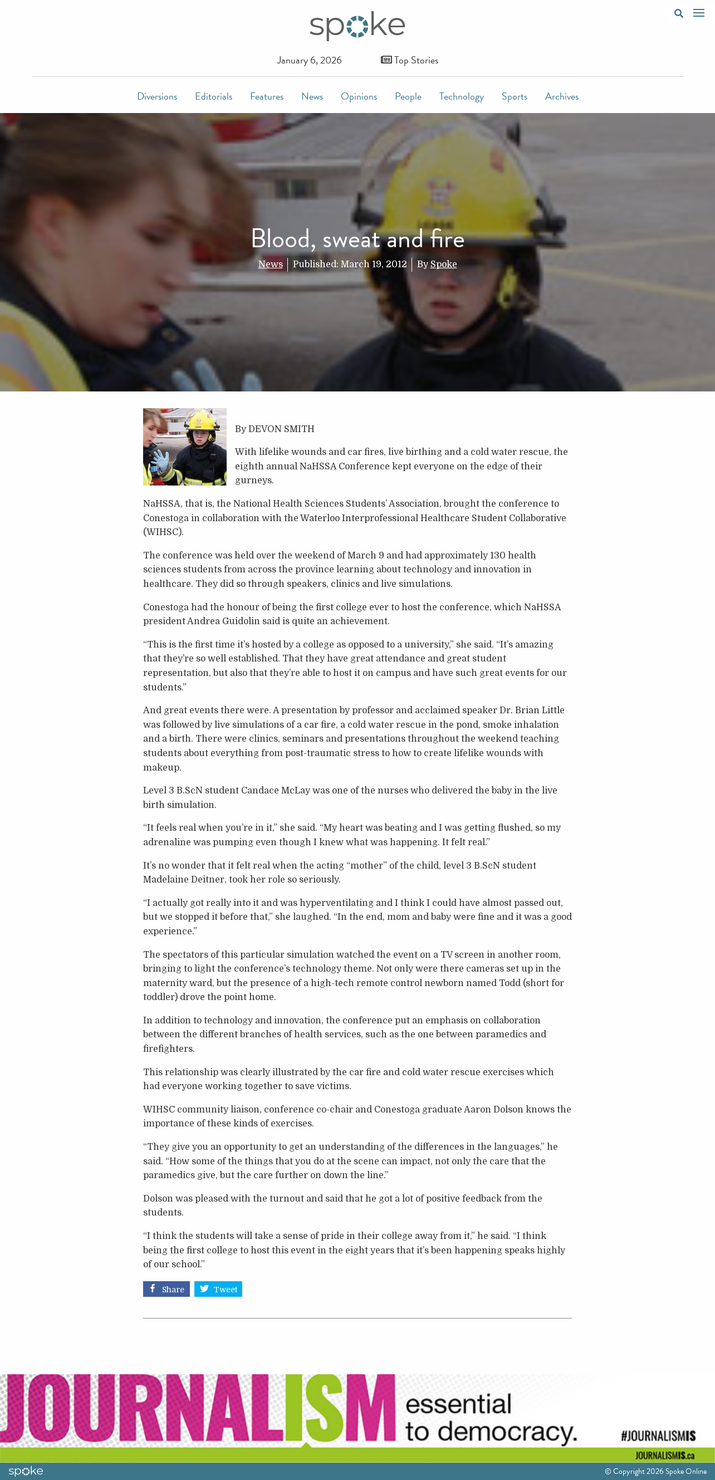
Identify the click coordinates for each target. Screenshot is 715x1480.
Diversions (157, 96)
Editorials (213, 96)
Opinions (359, 96)
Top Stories (409, 59)
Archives (562, 96)
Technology (461, 96)
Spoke (443, 264)
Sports (514, 96)
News (312, 96)
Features (266, 96)
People (408, 96)
